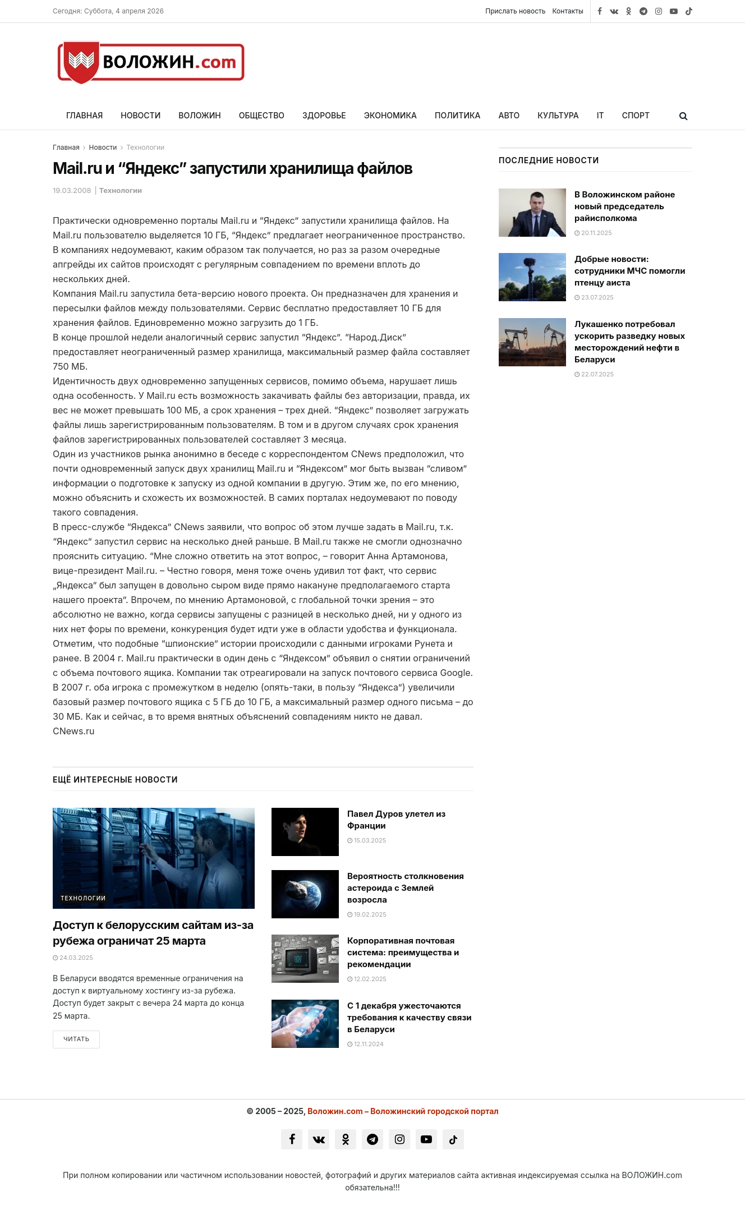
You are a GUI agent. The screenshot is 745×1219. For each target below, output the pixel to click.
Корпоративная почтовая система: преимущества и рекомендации (403, 952)
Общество (261, 115)
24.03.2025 (73, 958)
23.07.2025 (594, 297)
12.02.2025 (367, 979)
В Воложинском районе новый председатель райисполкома (624, 206)
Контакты (568, 11)
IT (600, 115)
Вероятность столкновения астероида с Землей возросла (405, 888)
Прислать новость (515, 11)
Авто (509, 115)
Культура (557, 115)
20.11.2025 (593, 233)
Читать (76, 1039)
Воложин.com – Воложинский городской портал (403, 1111)
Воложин (199, 115)
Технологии (145, 147)
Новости (140, 115)
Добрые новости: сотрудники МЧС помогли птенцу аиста (630, 271)
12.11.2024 (365, 1044)
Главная (84, 115)
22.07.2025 (594, 374)
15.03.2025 (366, 840)
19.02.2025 (367, 914)
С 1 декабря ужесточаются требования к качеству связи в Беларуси (409, 1017)
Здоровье (324, 115)
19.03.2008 (72, 190)
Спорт (636, 115)
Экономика (390, 115)
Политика (458, 115)
